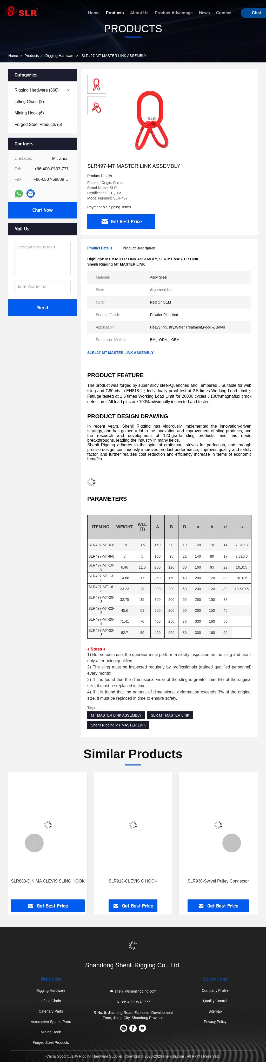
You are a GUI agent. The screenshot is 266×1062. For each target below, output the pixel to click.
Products (115, 13)
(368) (37, 90)
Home (93, 13)
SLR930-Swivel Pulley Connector (218, 881)
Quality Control (215, 1001)
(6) (29, 113)
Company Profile (215, 990)
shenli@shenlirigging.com (133, 991)
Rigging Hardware (60, 56)
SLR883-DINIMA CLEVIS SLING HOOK (48, 881)
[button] (34, 843)
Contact (224, 13)
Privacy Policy (215, 1022)
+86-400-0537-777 (133, 1002)
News (204, 13)
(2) (29, 101)
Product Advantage (174, 13)
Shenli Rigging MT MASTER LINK (118, 725)
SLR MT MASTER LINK (170, 715)
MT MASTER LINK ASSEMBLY (116, 715)
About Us (139, 13)
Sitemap (215, 1011)
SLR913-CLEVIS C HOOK (133, 881)
